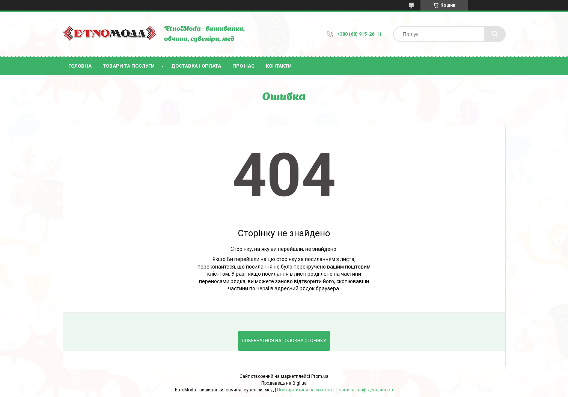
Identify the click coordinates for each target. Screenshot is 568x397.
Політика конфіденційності (364, 389)
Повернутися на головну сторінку (284, 340)
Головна (80, 66)
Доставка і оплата (196, 66)
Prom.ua (319, 376)
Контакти (279, 66)
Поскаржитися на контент (304, 389)
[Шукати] (495, 34)
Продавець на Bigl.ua (284, 383)
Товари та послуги (129, 66)
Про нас (243, 66)
